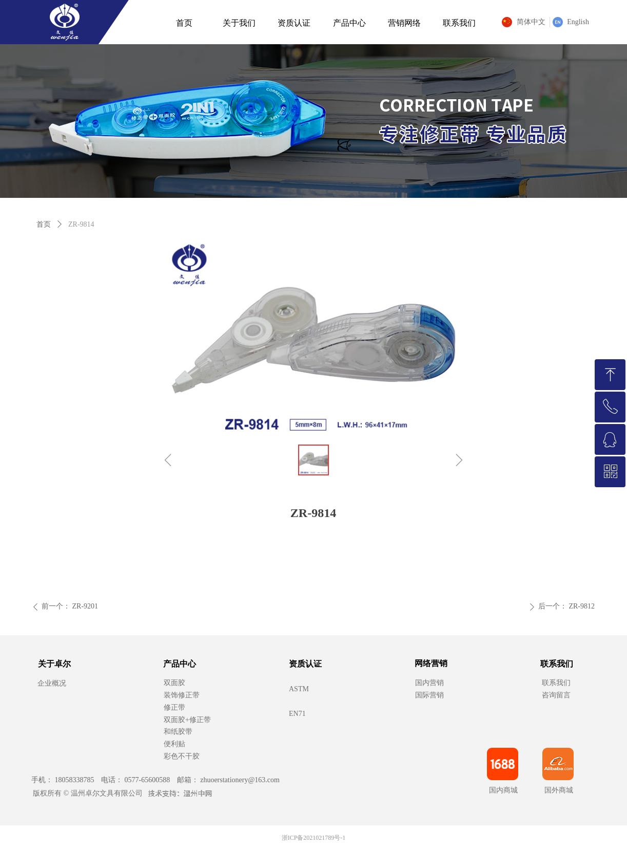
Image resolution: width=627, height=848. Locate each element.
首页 (43, 224)
